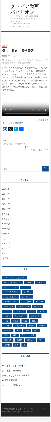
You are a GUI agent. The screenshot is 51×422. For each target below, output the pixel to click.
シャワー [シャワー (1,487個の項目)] (27, 292)
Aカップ (6, 194)
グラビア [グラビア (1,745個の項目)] (25, 287)
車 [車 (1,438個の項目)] (24, 345)
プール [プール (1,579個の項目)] (31, 311)
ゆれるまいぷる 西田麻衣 (13, 365)
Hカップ (6, 228)
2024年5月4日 (8, 56)
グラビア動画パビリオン (24, 9)
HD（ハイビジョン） (13, 60)
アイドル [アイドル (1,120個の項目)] (40, 282)
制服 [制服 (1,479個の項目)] (25, 321)
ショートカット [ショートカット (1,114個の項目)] (10, 297)
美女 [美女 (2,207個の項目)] (41, 340)
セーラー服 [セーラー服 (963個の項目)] (8, 306)
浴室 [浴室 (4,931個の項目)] (27, 330)
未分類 (4, 46)
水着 (19, 63)
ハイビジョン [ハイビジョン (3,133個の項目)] (23, 306)
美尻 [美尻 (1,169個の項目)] (16, 345)
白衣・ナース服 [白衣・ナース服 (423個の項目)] (28, 335)
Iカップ (5, 233)
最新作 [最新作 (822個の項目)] (31, 325)
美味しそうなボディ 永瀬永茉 (15, 375)
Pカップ (6, 253)
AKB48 (5, 189)
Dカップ (6, 209)
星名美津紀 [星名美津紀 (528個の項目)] (19, 325)
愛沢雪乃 (8, 63)
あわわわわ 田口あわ (11, 385)
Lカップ (6, 248)
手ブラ (14, 63)
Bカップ (6, 199)
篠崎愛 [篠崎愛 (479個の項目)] (19, 340)
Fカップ (6, 218)
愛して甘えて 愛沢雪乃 (12, 123)
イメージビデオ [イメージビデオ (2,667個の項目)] (10, 287)
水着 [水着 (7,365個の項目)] (18, 330)
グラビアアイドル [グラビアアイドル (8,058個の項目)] (11, 292)
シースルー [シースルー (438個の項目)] (26, 297)
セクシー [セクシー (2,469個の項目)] (39, 301)
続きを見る (43, 120)
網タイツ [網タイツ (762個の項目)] (30, 340)
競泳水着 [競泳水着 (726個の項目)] (7, 340)
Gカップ (6, 223)
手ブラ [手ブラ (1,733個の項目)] (7, 325)
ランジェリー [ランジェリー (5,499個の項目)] (20, 316)
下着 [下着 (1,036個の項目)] (6, 321)
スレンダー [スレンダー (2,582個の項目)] (26, 301)
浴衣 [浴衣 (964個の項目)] (36, 330)
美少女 (28, 63)
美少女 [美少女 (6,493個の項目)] (7, 345)
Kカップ (6, 243)
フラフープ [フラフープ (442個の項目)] (19, 311)
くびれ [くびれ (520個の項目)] (29, 282)
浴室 (23, 63)
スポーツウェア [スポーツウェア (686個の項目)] (10, 301)
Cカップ (6, 204)
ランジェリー (40, 60)
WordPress (6, 412)
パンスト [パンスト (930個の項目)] (37, 306)
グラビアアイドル (28, 60)
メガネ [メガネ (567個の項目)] (7, 316)
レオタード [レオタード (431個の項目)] (35, 316)
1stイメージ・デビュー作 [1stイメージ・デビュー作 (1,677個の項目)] (14, 278)
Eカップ (6, 214)
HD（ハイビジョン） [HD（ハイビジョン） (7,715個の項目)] (12, 282)
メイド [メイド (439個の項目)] (42, 311)
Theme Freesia (39, 409)
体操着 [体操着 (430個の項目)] (15, 321)
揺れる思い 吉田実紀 (11, 370)
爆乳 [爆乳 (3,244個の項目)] (15, 335)
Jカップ (5, 238)
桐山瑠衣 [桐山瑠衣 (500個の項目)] (7, 330)
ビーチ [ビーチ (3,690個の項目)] (7, 311)
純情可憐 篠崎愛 (9, 380)
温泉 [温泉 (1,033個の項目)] (6, 335)
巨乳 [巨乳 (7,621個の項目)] (34, 321)
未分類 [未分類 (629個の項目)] (42, 325)
